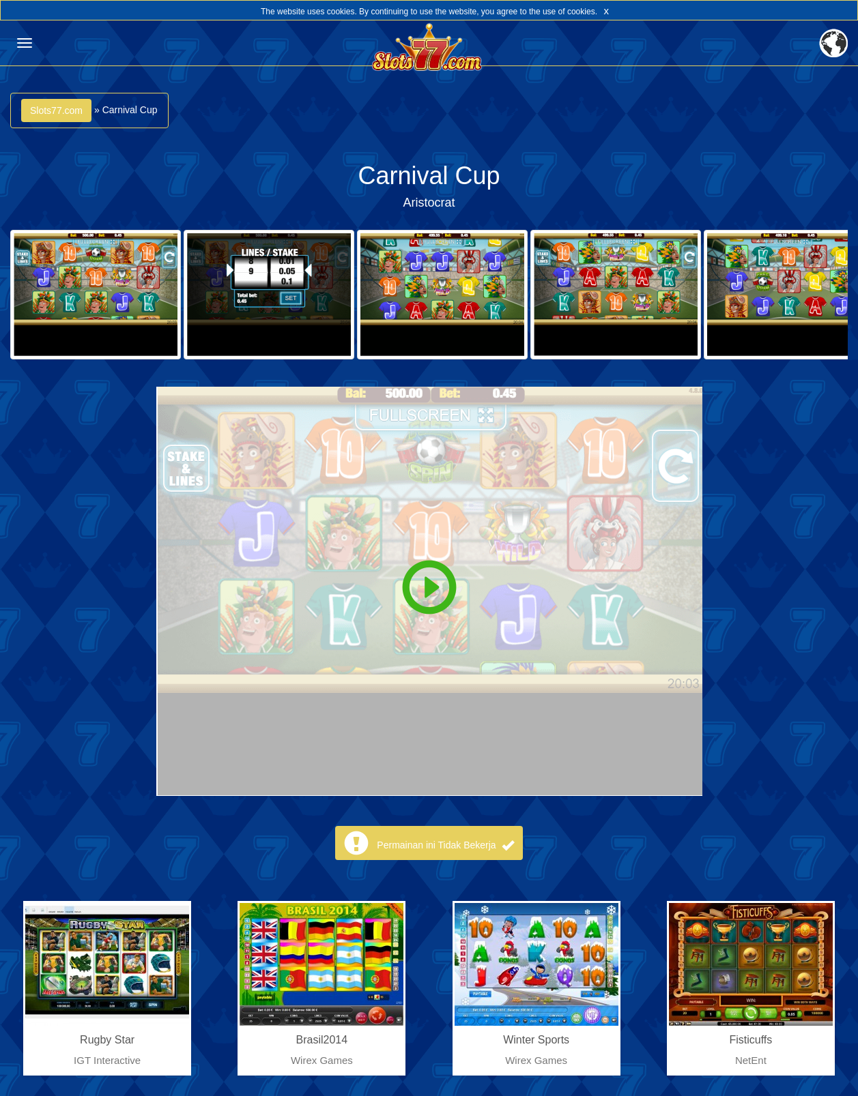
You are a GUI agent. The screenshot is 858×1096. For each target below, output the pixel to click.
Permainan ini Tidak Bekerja (445, 845)
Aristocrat (429, 202)
